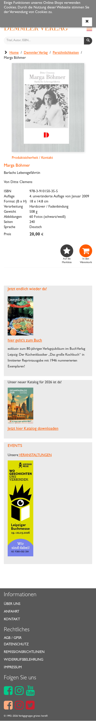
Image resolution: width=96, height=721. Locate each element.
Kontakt (12, 619)
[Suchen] (88, 40)
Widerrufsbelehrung (23, 660)
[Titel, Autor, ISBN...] (44, 40)
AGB (7, 638)
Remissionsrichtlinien (24, 652)
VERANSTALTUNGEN (35, 455)
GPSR (18, 638)
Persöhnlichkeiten (66, 53)
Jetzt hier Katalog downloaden (33, 429)
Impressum (13, 667)
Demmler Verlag (36, 53)
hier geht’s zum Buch (25, 341)
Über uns (12, 604)
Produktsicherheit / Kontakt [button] (32, 158)
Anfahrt (11, 612)
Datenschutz (16, 644)
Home (14, 53)
